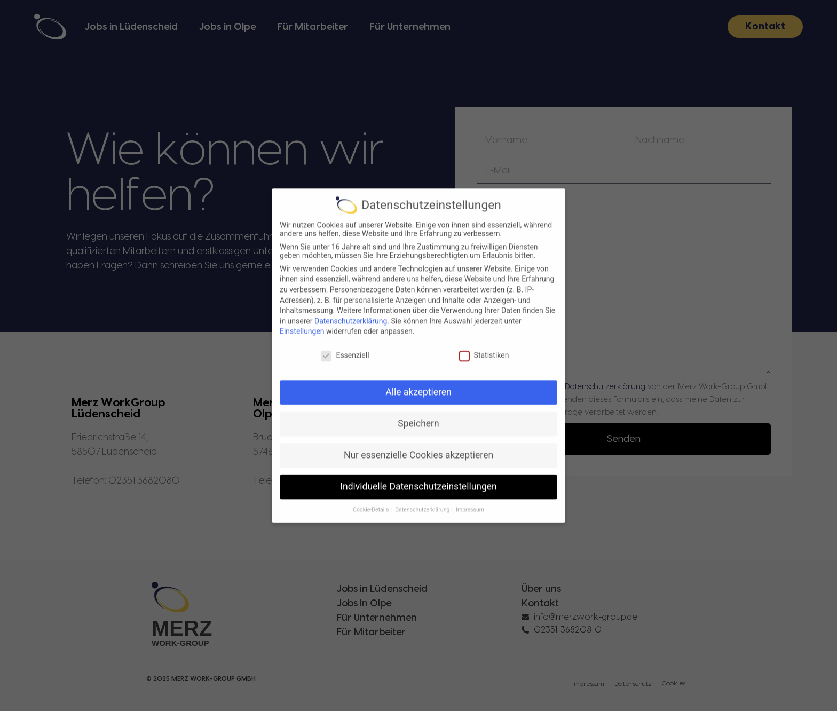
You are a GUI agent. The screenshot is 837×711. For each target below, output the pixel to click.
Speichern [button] (418, 433)
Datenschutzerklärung (350, 330)
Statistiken (484, 364)
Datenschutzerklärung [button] (423, 519)
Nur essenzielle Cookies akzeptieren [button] (418, 464)
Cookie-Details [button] (371, 519)
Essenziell (345, 364)
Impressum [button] (470, 519)
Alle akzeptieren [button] (418, 401)
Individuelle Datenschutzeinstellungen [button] (418, 496)
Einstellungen (302, 341)
